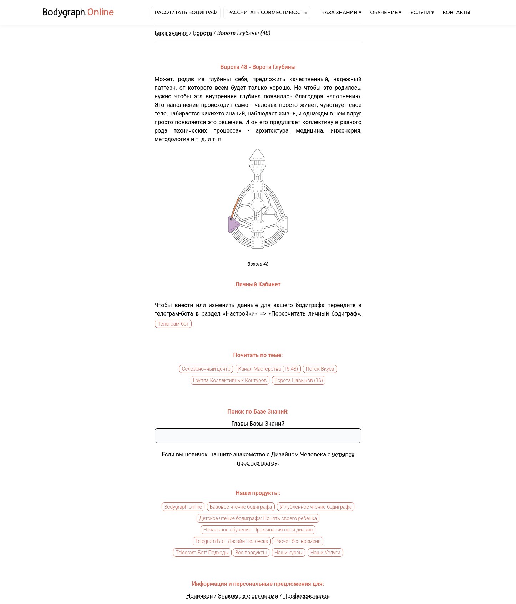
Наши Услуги (325, 552)
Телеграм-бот (173, 324)
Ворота (202, 33)
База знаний (171, 33)
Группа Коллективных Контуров (230, 380)
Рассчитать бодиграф (186, 12)
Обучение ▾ (386, 12)
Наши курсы (288, 552)
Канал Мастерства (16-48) (268, 369)
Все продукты (251, 552)
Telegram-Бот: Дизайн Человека (231, 541)
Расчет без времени (297, 541)
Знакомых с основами (248, 596)
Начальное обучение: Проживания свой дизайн (258, 530)
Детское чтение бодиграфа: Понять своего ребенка (258, 518)
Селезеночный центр (206, 369)
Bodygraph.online (183, 507)
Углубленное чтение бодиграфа (316, 507)
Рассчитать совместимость (267, 12)
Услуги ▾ (422, 12)
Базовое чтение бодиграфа (241, 507)
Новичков (199, 596)
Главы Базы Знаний (258, 423)
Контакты (456, 12)
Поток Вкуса (320, 369)
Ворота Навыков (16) (298, 380)
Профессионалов (306, 596)
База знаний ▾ (341, 12)
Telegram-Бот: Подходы (202, 552)
